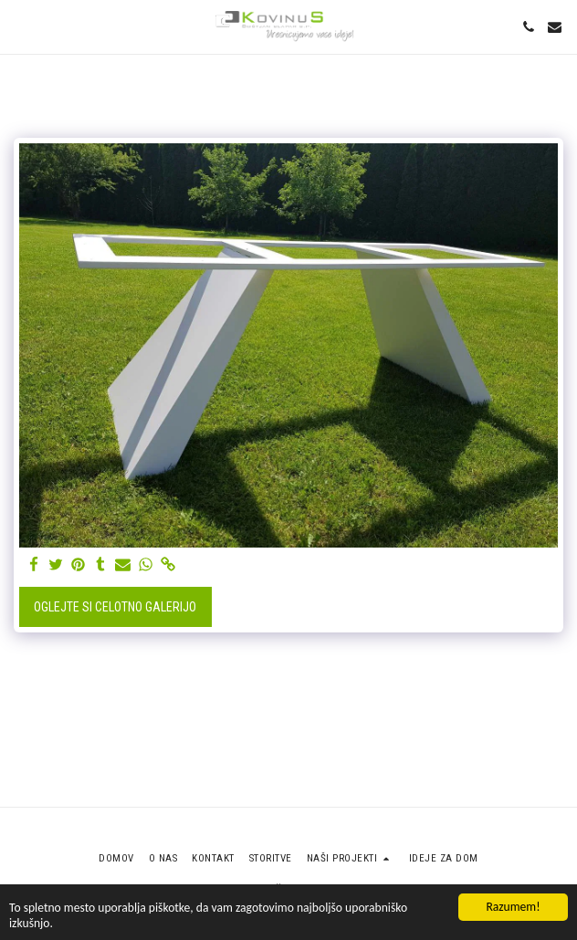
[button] (20, 26)
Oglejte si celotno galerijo (115, 607)
